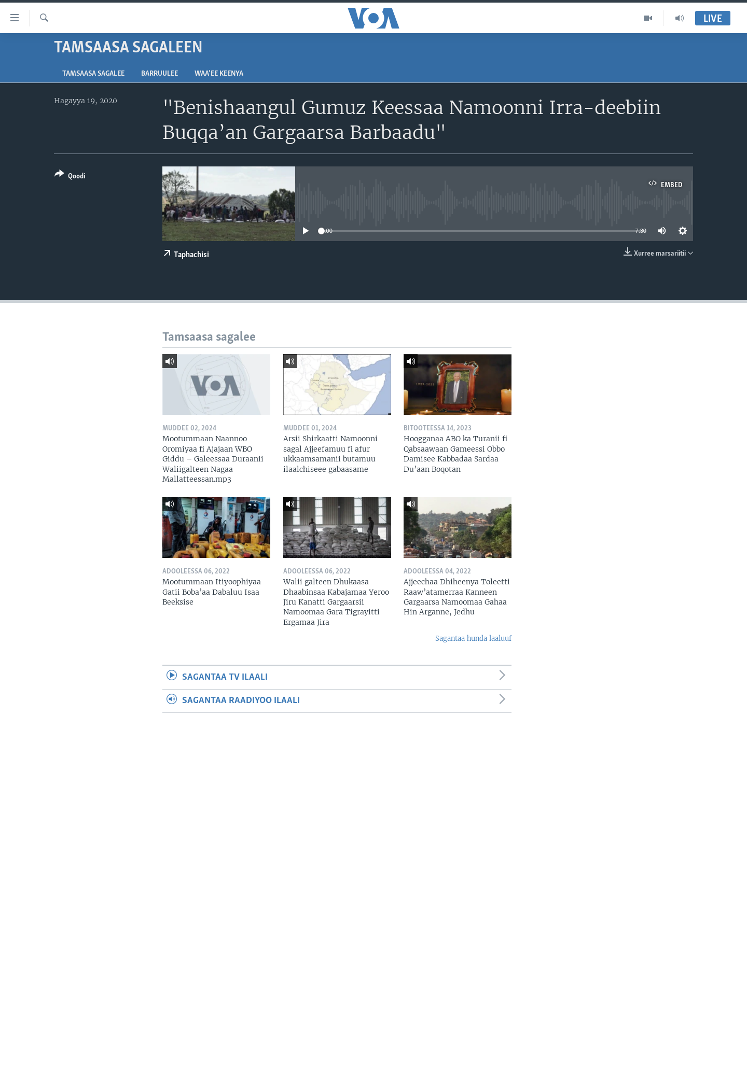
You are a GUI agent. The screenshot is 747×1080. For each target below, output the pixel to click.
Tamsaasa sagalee (93, 74)
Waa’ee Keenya (219, 74)
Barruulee (159, 74)
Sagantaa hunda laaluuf (473, 638)
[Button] (69, 177)
